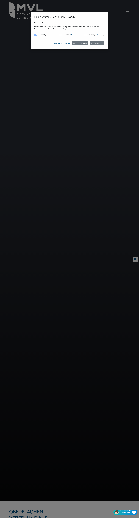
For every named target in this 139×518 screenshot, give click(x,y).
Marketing (96, 35)
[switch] (60, 35)
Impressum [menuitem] (67, 43)
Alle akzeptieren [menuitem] (96, 43)
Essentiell (46, 35)
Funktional (71, 35)
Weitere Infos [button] (50, 35)
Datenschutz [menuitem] (58, 43)
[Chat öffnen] (125, 512)
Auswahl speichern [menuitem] (80, 43)
